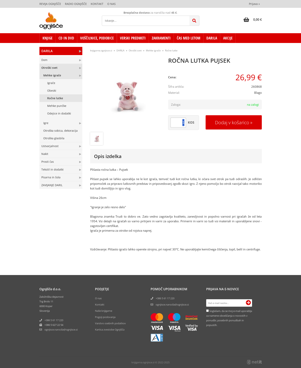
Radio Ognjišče (76, 4)
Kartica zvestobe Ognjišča (109, 329)
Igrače (51, 83)
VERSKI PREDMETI (133, 38)
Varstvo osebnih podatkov (110, 323)
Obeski (51, 90)
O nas (111, 4)
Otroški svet (49, 68)
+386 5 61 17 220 (53, 320)
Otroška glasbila (53, 138)
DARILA (211, 38)
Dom (44, 60)
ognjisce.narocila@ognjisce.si (172, 304)
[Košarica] (252, 19)
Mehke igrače (52, 75)
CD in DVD (66, 38)
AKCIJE (228, 38)
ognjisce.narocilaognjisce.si (61, 329)
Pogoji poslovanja (105, 317)
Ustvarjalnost (50, 146)
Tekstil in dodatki (52, 169)
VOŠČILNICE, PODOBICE (97, 38)
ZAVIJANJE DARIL (51, 185)
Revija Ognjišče (50, 4)
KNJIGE (47, 38)
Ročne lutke (55, 98)
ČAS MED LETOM (188, 38)
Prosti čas (47, 161)
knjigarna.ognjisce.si (101, 50)
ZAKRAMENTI (161, 38)
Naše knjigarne (103, 311)
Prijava (254, 4)
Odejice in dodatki (59, 113)
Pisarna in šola (50, 177)
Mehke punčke (56, 106)
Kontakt (97, 4)
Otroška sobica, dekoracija (60, 130)
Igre (45, 123)
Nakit (44, 154)
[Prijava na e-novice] (248, 303)
